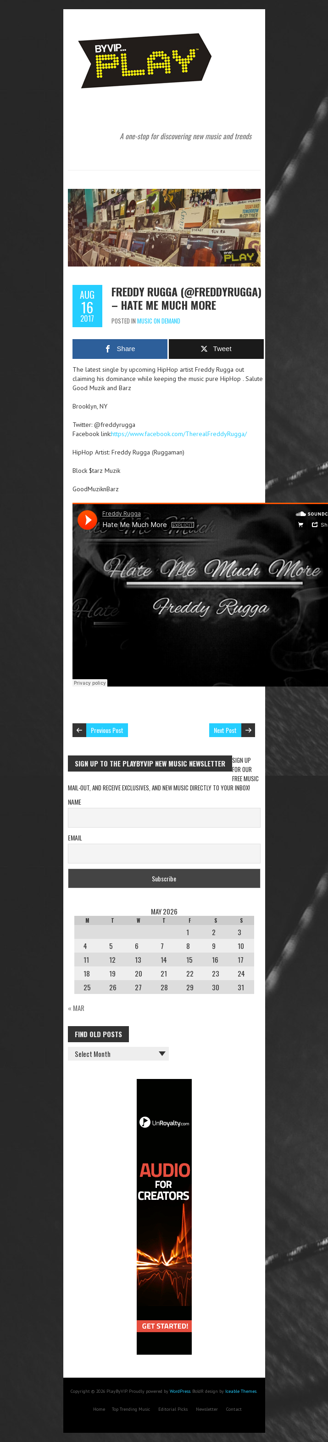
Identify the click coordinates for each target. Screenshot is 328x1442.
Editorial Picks (173, 1409)
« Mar (76, 1008)
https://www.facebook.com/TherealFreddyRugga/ (179, 434)
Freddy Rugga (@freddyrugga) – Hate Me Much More (186, 298)
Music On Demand (158, 320)
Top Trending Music (131, 1409)
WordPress (180, 1391)
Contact (234, 1409)
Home (99, 1409)
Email (75, 837)
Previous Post (107, 730)
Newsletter (207, 1409)
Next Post (225, 730)
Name (74, 801)
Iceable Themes (240, 1391)
